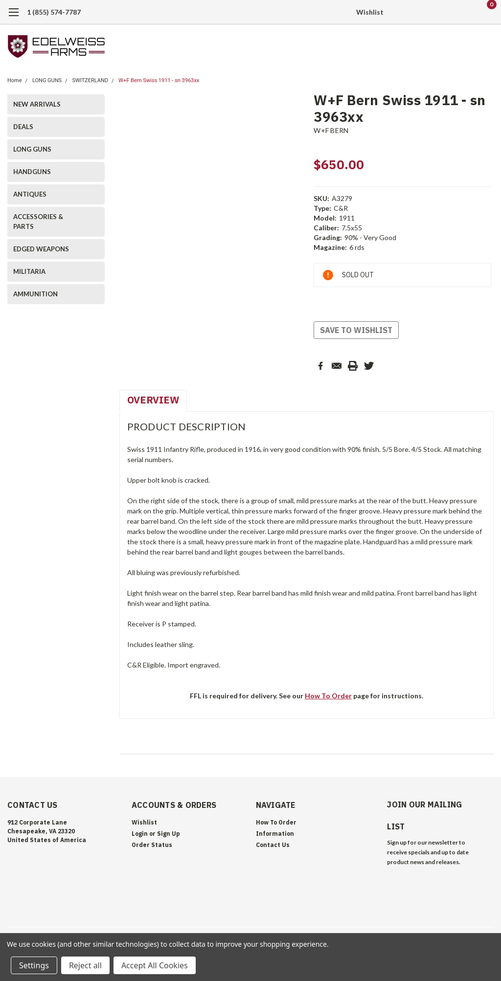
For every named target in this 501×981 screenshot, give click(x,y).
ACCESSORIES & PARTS (38, 221)
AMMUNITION (35, 294)
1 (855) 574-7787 (54, 12)
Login (140, 833)
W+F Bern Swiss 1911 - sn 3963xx (158, 80)
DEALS (23, 127)
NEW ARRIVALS (37, 104)
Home (14, 80)
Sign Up (168, 833)
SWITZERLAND (90, 80)
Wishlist (370, 12)
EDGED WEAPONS (41, 249)
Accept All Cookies (154, 965)
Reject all (85, 965)
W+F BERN (331, 130)
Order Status (152, 844)
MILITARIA (29, 271)
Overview (153, 399)
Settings (34, 965)
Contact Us (273, 844)
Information (275, 833)
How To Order (328, 695)
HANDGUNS (32, 172)
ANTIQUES (29, 194)
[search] (436, 12)
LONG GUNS (47, 80)
